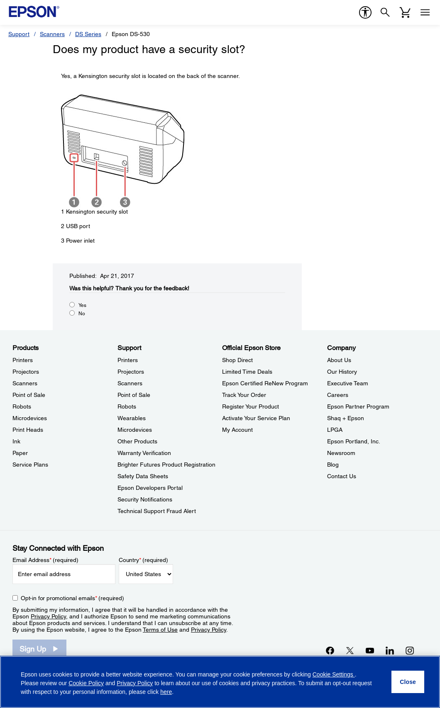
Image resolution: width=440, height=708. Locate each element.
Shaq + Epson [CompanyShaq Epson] (345, 418)
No (81, 313)
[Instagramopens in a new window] (409, 650)
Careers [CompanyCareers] (337, 395)
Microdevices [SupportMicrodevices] (134, 429)
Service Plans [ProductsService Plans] (30, 464)
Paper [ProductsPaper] (20, 453)
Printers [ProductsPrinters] (22, 360)
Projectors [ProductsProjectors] (25, 371)
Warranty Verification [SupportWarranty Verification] (144, 453)
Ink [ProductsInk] (16, 441)
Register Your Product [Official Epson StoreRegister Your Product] (250, 406)
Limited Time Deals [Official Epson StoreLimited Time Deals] (247, 371)
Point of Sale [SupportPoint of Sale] (133, 395)
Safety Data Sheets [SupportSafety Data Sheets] (142, 476)
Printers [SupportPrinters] (127, 360)
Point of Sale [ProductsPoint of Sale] (28, 395)
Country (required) (143, 560)
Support (18, 34)
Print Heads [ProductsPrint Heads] (27, 429)
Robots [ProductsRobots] (21, 406)
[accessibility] (365, 12)
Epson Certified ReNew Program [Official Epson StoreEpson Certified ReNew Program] (265, 383)
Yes (82, 305)
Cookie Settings (334, 674)
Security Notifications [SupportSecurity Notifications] (144, 499)
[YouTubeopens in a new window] (369, 650)
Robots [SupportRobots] (126, 406)
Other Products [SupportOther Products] (137, 441)
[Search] (385, 12)
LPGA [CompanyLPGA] (334, 429)
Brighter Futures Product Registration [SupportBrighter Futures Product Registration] (166, 464)
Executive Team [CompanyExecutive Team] (347, 383)
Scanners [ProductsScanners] (24, 383)
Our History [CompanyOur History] (342, 371)
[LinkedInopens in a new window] (389, 650)
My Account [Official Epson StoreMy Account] (237, 429)
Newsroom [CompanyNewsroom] (341, 453)
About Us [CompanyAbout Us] (339, 360)
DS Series (88, 34)
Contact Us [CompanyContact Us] (341, 476)
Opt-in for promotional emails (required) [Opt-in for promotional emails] (72, 598)
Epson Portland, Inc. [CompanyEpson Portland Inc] (353, 441)
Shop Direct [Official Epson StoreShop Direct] (237, 360)
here (166, 692)
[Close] (407, 682)
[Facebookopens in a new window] (330, 650)
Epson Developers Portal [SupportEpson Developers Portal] (150, 487)
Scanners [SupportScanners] (129, 383)
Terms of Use (160, 629)
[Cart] (405, 12)
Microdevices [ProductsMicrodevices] (29, 418)
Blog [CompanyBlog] (333, 464)
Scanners (52, 34)
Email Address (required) (45, 560)
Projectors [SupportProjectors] (130, 371)
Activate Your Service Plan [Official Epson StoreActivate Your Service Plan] (256, 418)
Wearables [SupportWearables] (131, 418)
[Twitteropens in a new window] (349, 650)
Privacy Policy (48, 616)
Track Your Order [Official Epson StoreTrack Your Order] (244, 395)
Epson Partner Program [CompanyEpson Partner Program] (358, 406)
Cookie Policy (86, 683)
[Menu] (425, 12)
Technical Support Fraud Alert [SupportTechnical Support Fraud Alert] (156, 511)
